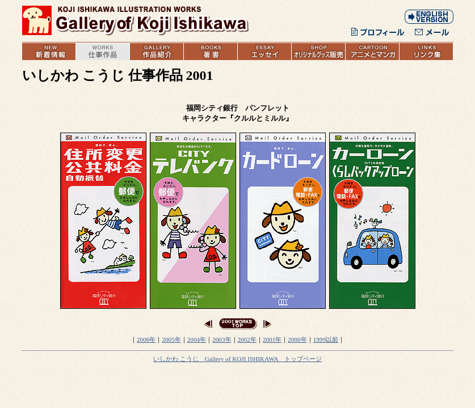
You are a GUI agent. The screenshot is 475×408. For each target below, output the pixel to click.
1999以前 (325, 339)
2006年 (146, 339)
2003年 (221, 339)
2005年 (171, 339)
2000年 (297, 339)
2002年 (247, 339)
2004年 (196, 339)
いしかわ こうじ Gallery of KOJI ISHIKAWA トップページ (237, 358)
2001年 (272, 339)
